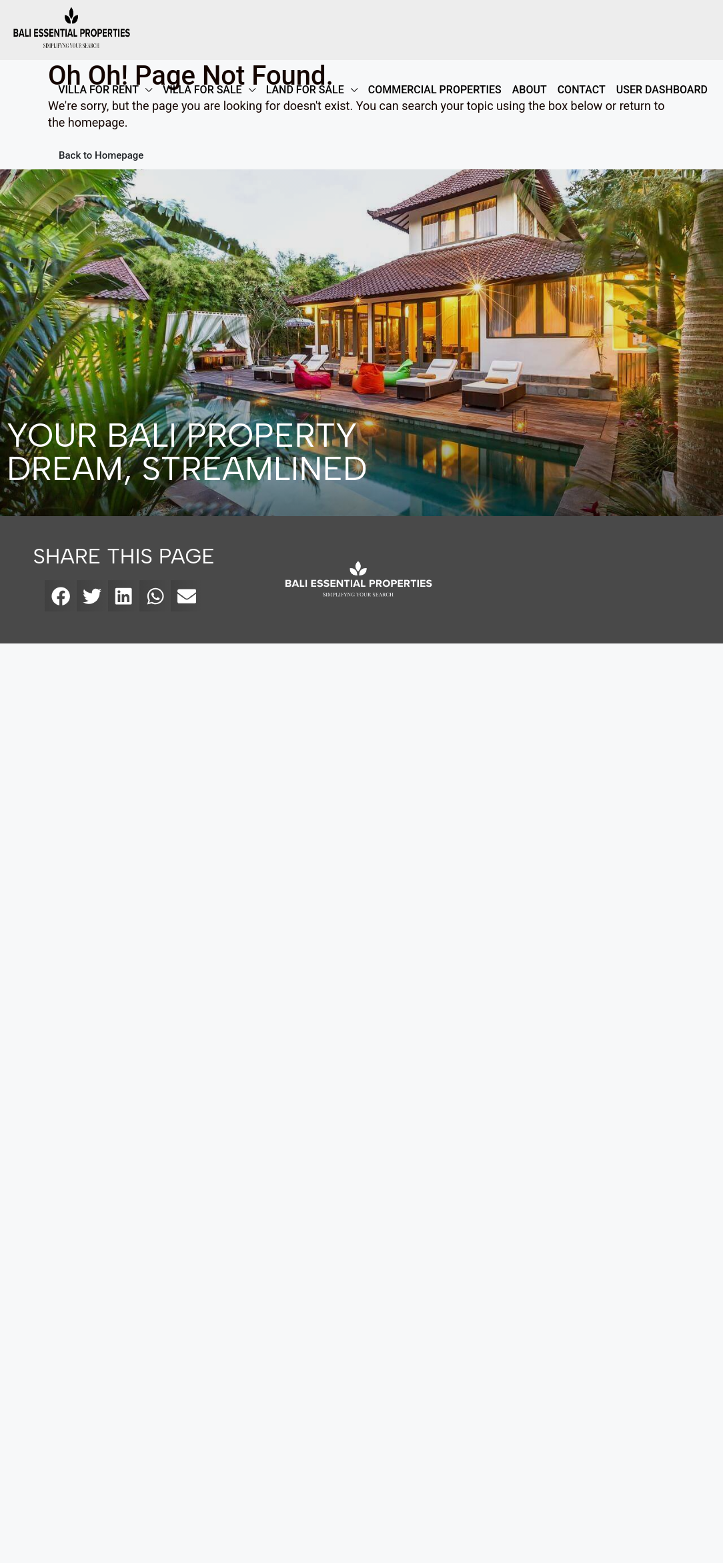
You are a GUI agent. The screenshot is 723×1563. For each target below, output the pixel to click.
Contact (582, 89)
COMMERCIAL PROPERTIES (435, 89)
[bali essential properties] (595, 580)
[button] (60, 595)
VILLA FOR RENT (98, 89)
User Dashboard (662, 89)
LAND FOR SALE (305, 89)
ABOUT (529, 89)
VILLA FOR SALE (202, 89)
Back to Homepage (101, 155)
